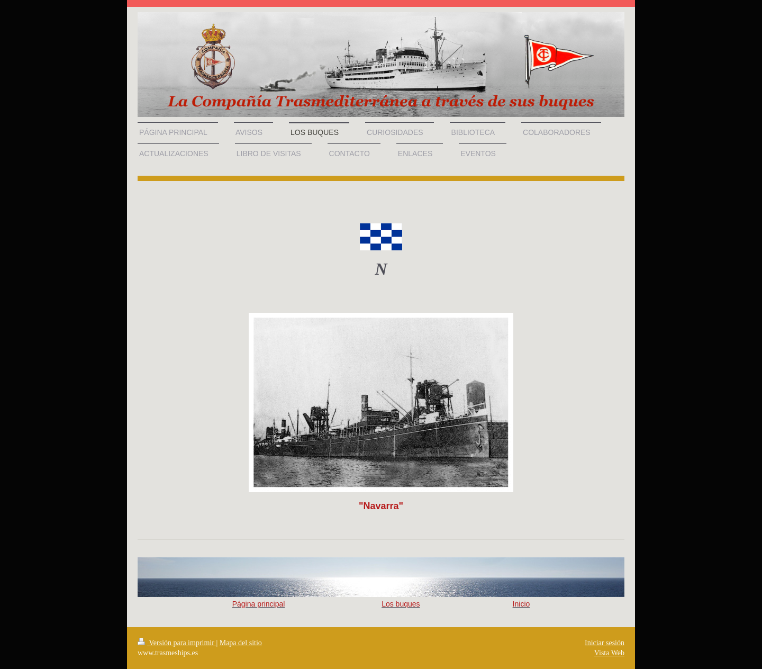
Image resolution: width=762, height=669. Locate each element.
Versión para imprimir (177, 643)
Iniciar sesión (604, 643)
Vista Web (609, 653)
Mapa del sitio (241, 643)
